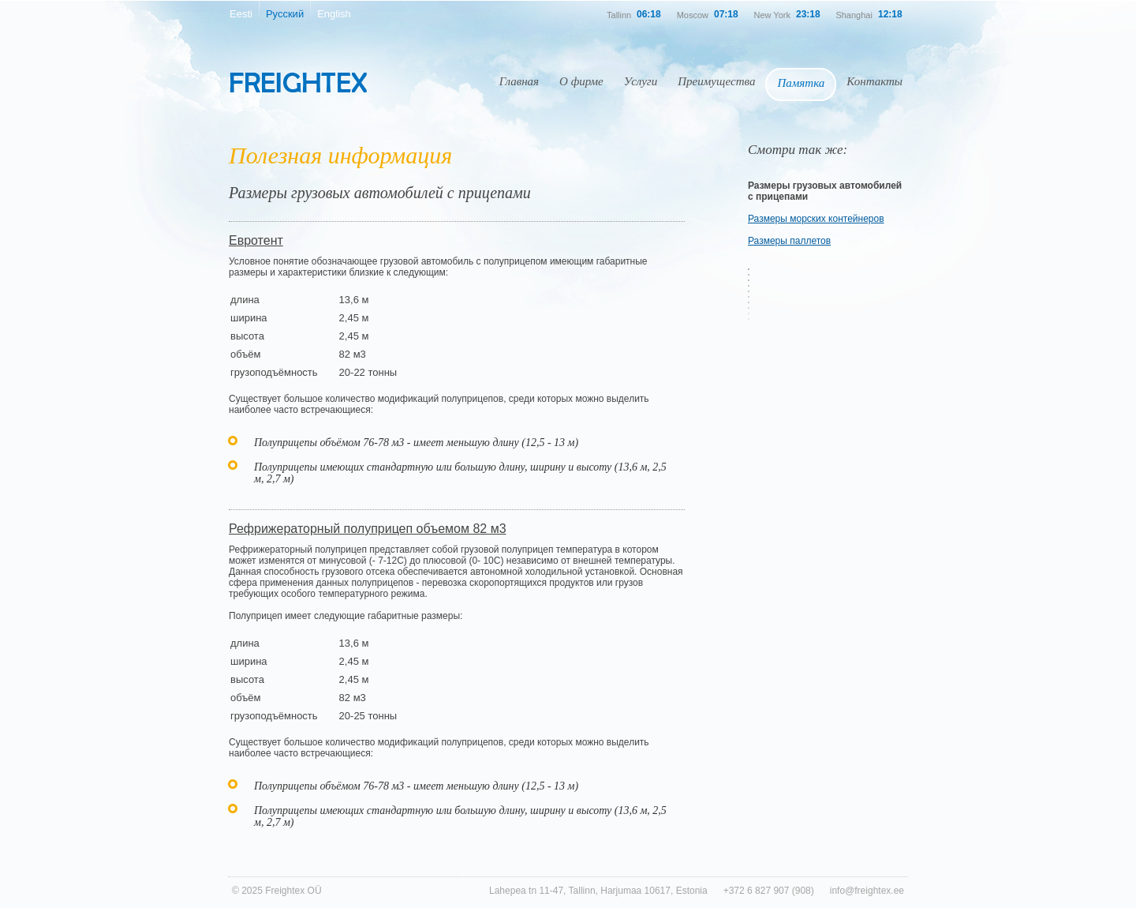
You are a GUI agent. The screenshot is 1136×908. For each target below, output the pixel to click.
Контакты (874, 81)
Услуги (640, 81)
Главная (519, 81)
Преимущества (716, 81)
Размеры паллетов (789, 240)
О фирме (581, 81)
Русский (285, 14)
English (334, 14)
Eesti (241, 14)
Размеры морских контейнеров (816, 218)
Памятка (800, 83)
